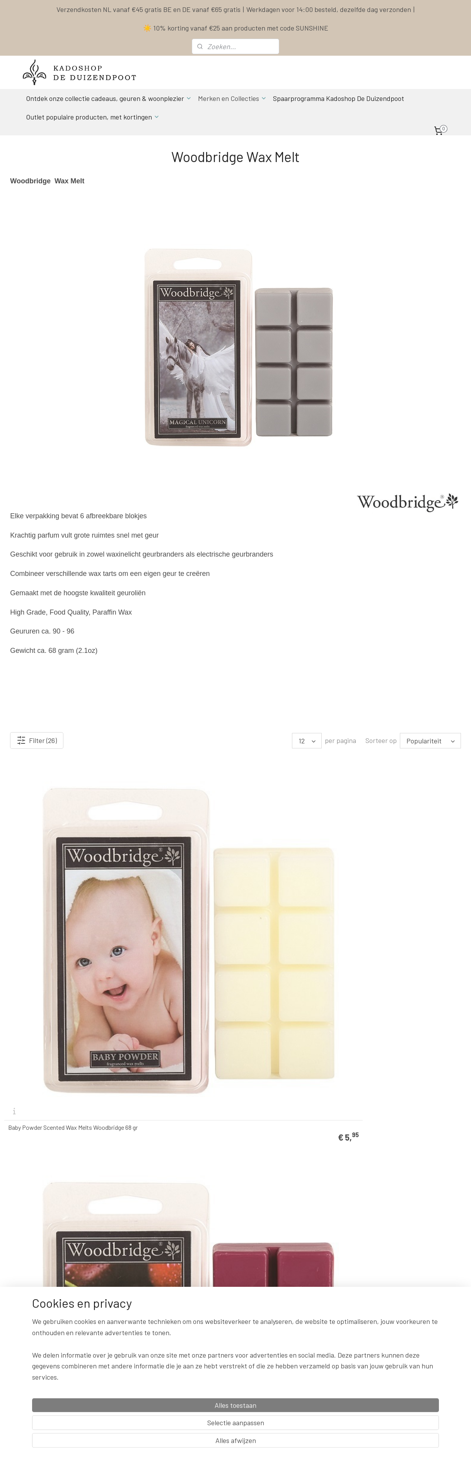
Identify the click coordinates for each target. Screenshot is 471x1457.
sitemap (273, 1442)
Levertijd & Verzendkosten (313, 1291)
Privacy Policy (298, 1317)
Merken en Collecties (232, 98)
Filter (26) (37, 740)
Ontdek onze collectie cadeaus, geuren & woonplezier (109, 98)
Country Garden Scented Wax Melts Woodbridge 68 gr (406, 875)
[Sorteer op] (430, 740)
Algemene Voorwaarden (310, 1308)
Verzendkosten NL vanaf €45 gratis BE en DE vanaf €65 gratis (148, 9)
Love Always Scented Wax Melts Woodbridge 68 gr (403, 1164)
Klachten (292, 1326)
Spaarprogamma (56, 1395)
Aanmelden (131, 1378)
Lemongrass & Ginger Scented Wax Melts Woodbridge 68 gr (288, 1164)
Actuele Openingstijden (232, 1317)
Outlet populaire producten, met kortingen (93, 117)
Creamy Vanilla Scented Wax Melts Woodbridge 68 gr (51, 1020)
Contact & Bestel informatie (315, 1282)
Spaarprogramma (303, 1299)
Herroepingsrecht (302, 1334)
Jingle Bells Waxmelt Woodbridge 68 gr (175, 1168)
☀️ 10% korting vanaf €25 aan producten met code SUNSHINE (235, 28)
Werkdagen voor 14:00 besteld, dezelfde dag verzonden (328, 9)
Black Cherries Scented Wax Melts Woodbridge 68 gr (169, 875)
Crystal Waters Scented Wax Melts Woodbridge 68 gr (169, 1020)
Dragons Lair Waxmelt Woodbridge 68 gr (292, 1020)
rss (285, 1442)
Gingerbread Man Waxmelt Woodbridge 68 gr (411, 1020)
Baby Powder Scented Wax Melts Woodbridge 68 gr (50, 875)
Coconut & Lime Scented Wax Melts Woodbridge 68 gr (289, 875)
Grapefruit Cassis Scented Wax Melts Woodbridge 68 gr (55, 1164)
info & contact (129, 1343)
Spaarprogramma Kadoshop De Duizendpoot (338, 98)
